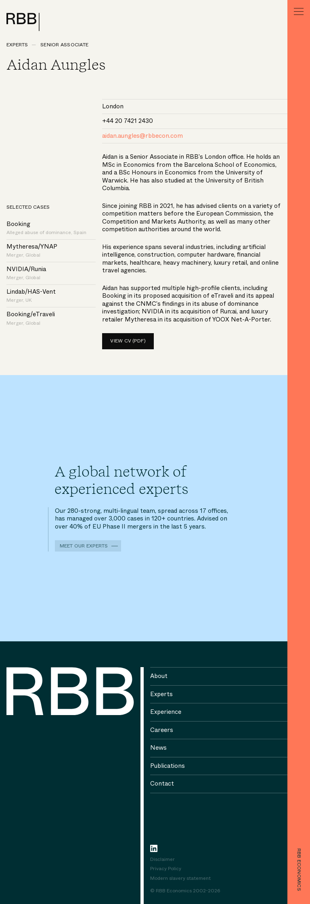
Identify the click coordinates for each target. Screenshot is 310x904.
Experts (17, 44)
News (158, 747)
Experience (165, 711)
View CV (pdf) (128, 340)
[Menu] (299, 11)
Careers (161, 730)
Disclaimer (162, 859)
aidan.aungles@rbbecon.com (142, 135)
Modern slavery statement (180, 878)
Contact (162, 783)
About (159, 676)
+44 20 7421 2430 (127, 120)
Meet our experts (84, 545)
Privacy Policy (165, 869)
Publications (167, 765)
